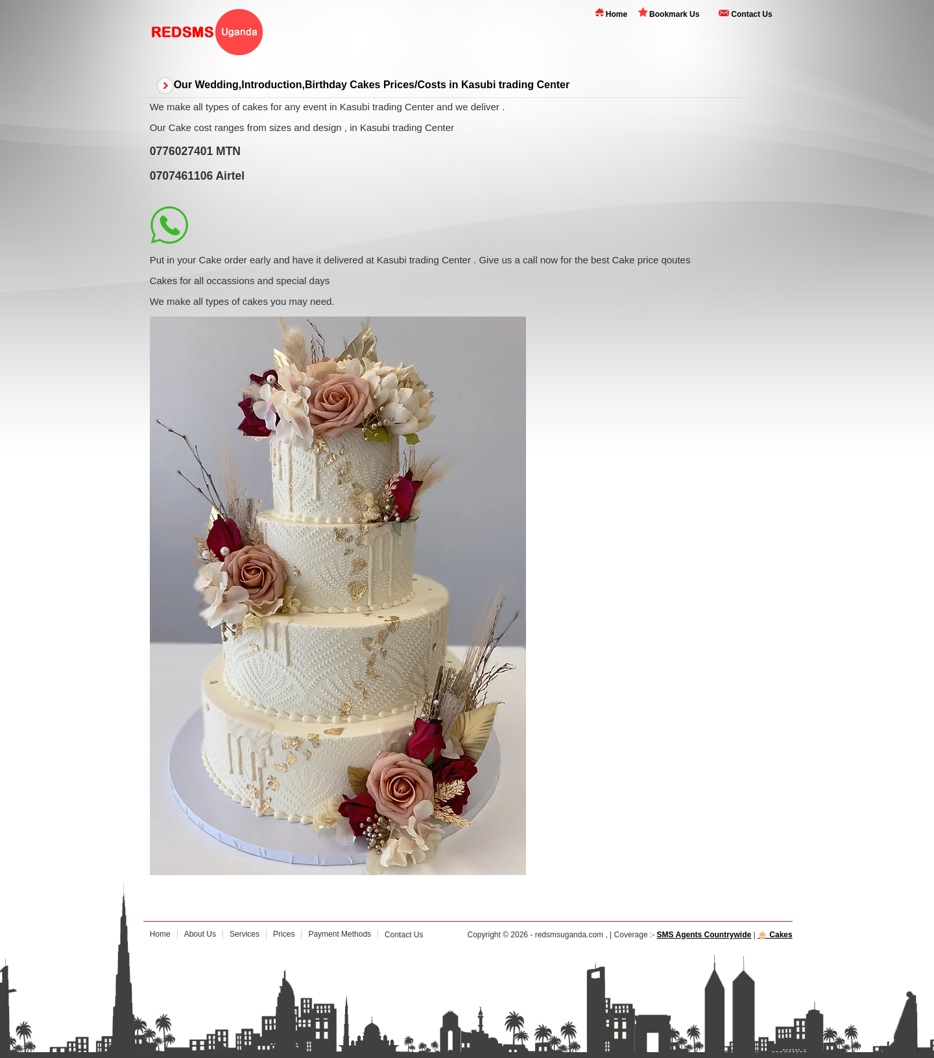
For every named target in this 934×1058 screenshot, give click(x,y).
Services (244, 934)
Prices (283, 934)
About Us (200, 934)
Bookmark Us (674, 14)
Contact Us (751, 14)
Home (616, 14)
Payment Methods (339, 934)
